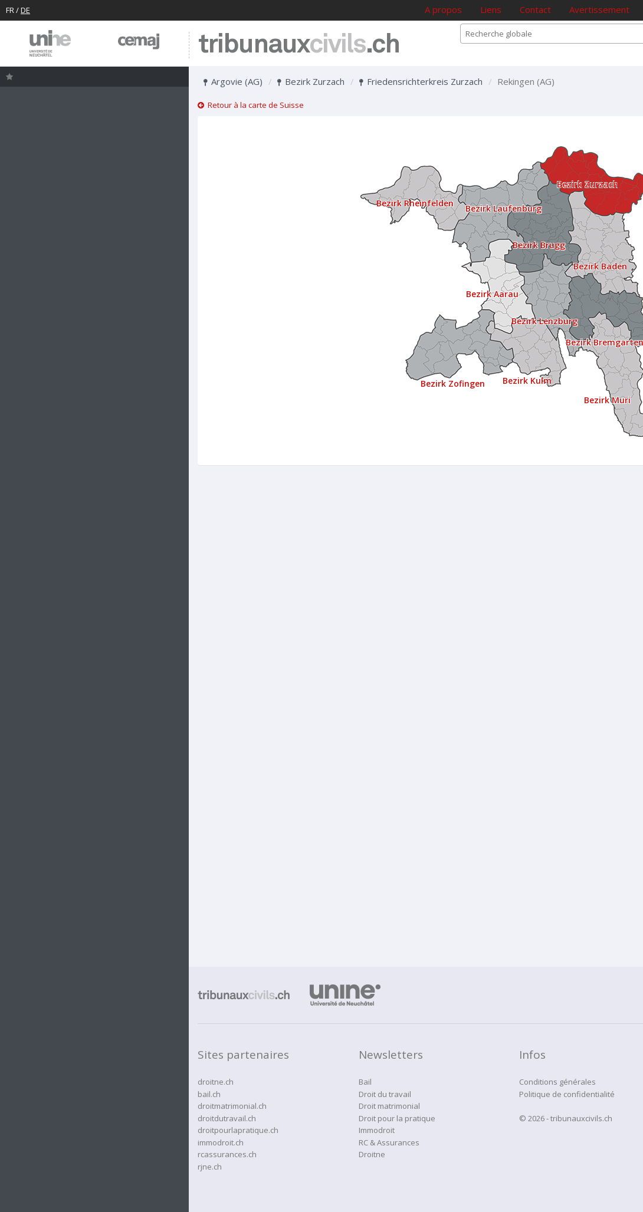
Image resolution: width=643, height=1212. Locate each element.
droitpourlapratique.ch (238, 1130)
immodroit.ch (221, 1142)
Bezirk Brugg (539, 245)
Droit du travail (385, 1094)
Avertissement (599, 9)
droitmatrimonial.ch (232, 1106)
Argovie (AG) (233, 81)
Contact (535, 9)
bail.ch (209, 1094)
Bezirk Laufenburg (503, 208)
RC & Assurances (389, 1142)
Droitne (372, 1154)
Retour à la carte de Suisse (251, 105)
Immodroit (377, 1130)
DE (25, 10)
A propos (443, 9)
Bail (365, 1081)
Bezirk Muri (607, 400)
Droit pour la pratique (397, 1118)
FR (10, 10)
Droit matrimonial (389, 1106)
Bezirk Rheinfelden (415, 203)
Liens (490, 9)
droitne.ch (216, 1081)
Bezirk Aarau (492, 293)
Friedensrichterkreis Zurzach (421, 81)
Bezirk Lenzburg (544, 321)
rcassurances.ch (227, 1154)
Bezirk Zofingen (453, 383)
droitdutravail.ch (227, 1118)
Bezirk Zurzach (311, 81)
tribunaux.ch (298, 45)
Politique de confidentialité (567, 1094)
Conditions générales (557, 1081)
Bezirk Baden (600, 266)
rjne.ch (210, 1166)
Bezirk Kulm (527, 380)
